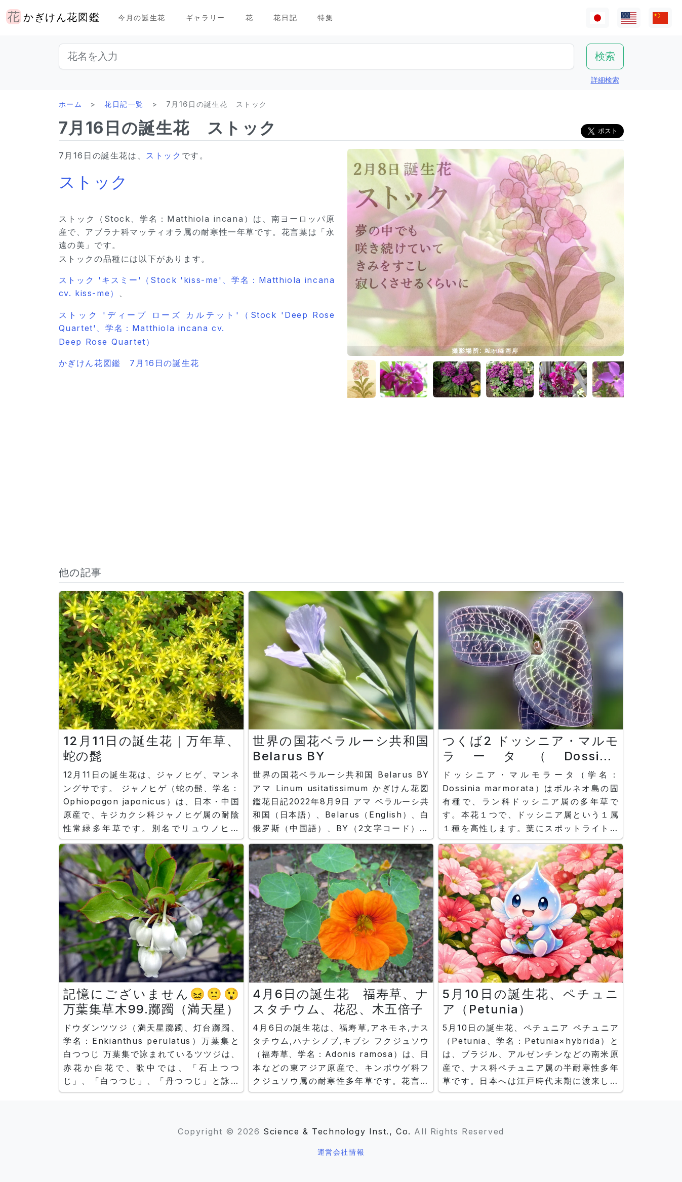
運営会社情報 (341, 1152)
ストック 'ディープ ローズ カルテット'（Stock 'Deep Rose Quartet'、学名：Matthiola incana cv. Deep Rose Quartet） (197, 328)
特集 (325, 17)
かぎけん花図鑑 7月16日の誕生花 (129, 363)
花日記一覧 (124, 104)
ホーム (71, 104)
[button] (372, 379)
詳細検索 (605, 79)
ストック (163, 155)
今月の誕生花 (142, 17)
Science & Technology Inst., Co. (337, 1131)
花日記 (285, 17)
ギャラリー (205, 17)
